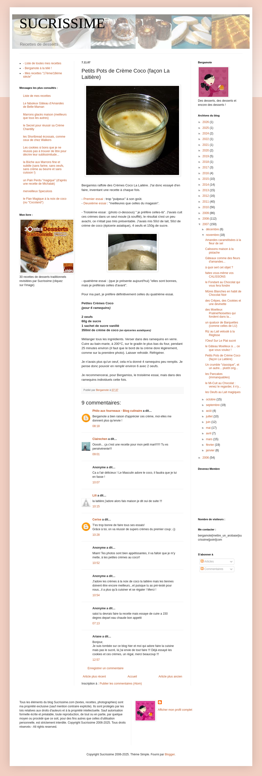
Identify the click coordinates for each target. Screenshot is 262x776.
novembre (213, 235)
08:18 (96, 426)
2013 (206, 190)
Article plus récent (94, 676)
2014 (206, 184)
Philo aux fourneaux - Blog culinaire (117, 411)
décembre (213, 229)
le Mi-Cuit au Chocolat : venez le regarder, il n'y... (223, 384)
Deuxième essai (94, 203)
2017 (206, 167)
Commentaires (212, 569)
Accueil (132, 676)
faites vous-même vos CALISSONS (219, 274)
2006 (206, 457)
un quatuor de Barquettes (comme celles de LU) (221, 324)
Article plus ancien (170, 676)
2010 (206, 207)
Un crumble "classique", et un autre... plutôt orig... (222, 366)
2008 (206, 218)
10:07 (96, 482)
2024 (206, 133)
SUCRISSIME (62, 23)
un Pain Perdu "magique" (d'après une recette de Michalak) (45, 182)
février (210, 444)
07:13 (96, 623)
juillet (209, 416)
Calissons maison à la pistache (219, 250)
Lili (94, 495)
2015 (206, 179)
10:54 (96, 595)
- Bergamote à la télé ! (37, 68)
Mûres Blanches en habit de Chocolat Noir (223, 293)
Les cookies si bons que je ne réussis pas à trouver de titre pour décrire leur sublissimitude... (44, 151)
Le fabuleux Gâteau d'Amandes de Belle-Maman (43, 105)
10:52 (96, 563)
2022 (206, 139)
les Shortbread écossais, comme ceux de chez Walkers (44, 138)
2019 (206, 156)
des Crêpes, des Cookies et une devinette (223, 302)
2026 (206, 122)
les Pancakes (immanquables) (217, 375)
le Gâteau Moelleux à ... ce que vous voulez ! (222, 348)
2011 (206, 201)
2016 (206, 173)
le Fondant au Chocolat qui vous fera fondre (222, 284)
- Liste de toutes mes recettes (42, 63)
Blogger (170, 754)
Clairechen (99, 439)
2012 (206, 196)
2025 (206, 128)
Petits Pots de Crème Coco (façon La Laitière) (222, 357)
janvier (210, 450)
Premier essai (93, 199)
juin (208, 422)
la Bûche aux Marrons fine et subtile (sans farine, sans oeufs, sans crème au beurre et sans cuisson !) (43, 167)
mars (209, 439)
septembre (213, 405)
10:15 (96, 506)
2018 (206, 162)
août (209, 411)
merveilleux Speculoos (37, 191)
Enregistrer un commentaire (105, 668)
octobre (211, 399)
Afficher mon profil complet (175, 709)
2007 (206, 224)
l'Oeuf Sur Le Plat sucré (220, 340)
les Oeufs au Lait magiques (222, 392)
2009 (206, 213)
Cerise (96, 519)
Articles (207, 561)
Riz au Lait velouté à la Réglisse (220, 333)
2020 (206, 150)
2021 (206, 145)
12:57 (96, 659)
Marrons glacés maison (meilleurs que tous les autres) (44, 116)
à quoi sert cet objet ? (219, 267)
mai (209, 427)
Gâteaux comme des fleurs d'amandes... (222, 259)
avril (209, 433)
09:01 (96, 454)
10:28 (96, 535)
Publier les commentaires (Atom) (121, 683)
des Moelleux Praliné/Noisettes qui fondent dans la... (220, 313)
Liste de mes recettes (37, 96)
